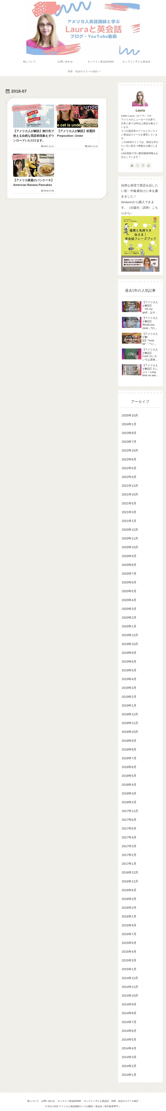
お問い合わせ (47, 1101)
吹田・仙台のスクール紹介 (126, 1101)
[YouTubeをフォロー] (148, 165)
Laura (140, 110)
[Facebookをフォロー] (143, 165)
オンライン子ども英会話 (96, 1101)
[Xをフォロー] (137, 165)
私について (31, 1101)
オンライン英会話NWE (69, 1101)
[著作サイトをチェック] (132, 165)
